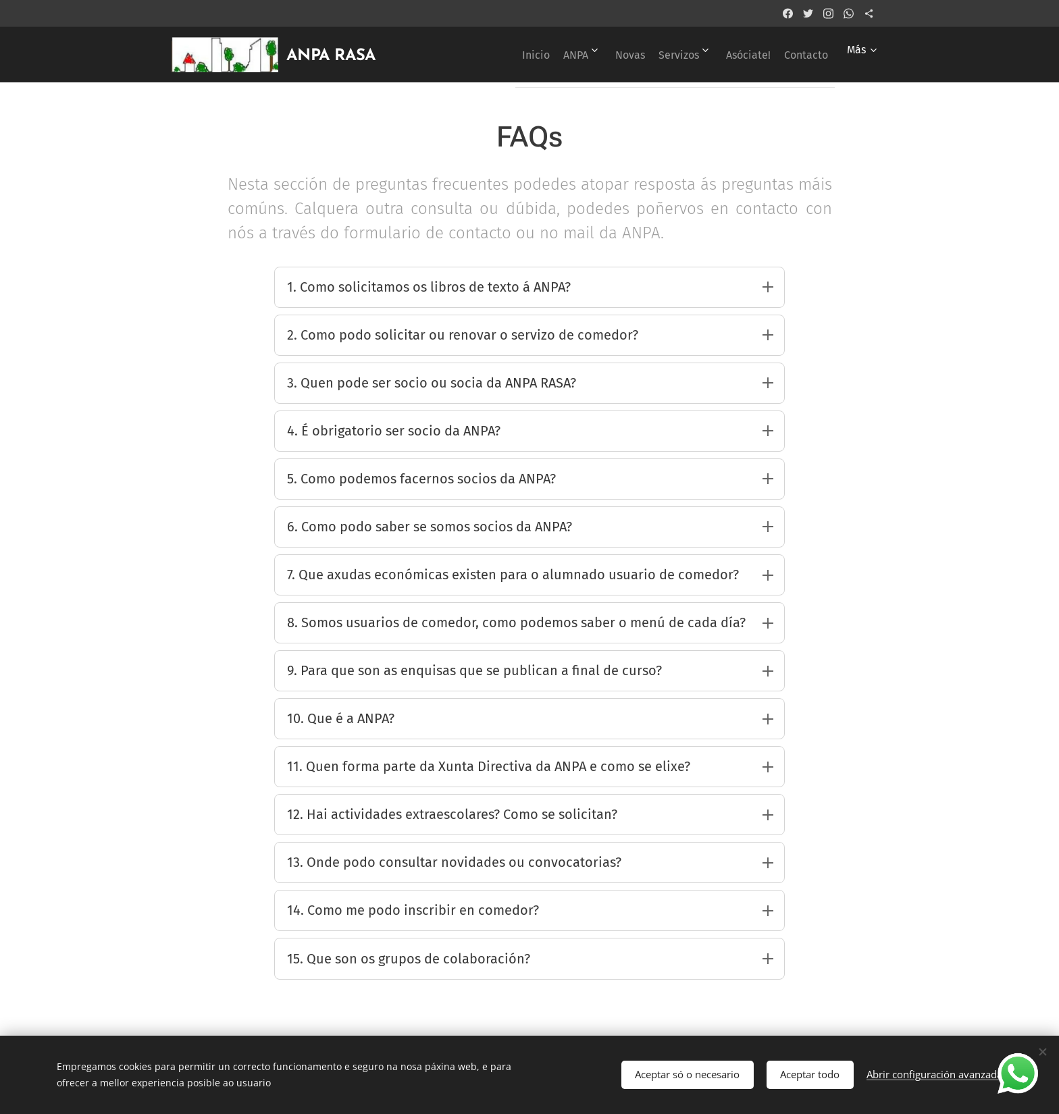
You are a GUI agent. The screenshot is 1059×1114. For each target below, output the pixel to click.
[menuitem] (485, 54)
